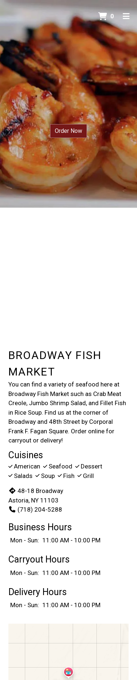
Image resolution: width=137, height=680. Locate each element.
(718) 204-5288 (35, 509)
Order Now (68, 130)
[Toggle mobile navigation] (126, 16)
